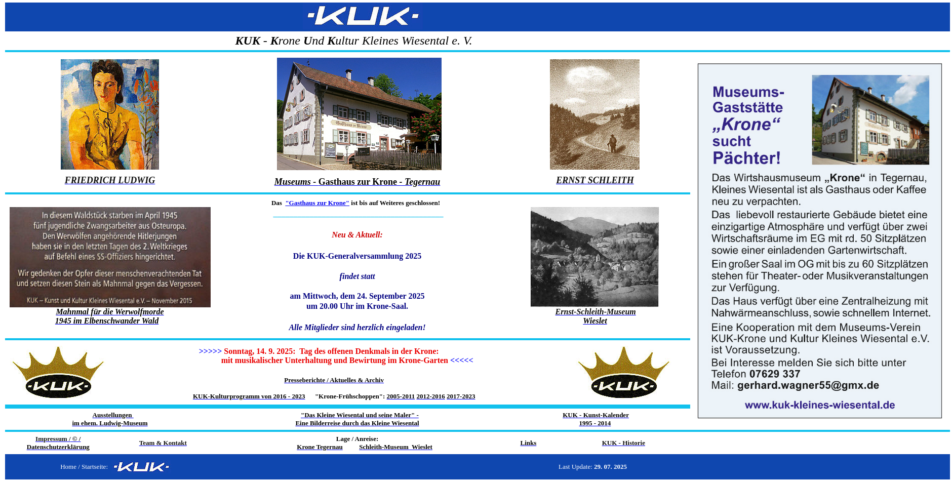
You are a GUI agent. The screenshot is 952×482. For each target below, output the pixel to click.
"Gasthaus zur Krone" (317, 203)
